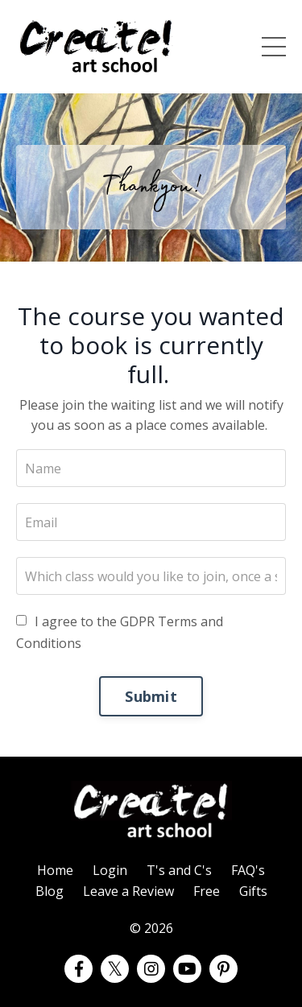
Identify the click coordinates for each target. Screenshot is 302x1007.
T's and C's (179, 870)
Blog (49, 891)
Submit (151, 696)
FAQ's (248, 870)
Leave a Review (128, 891)
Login (110, 870)
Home (55, 870)
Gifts (253, 891)
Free (206, 891)
